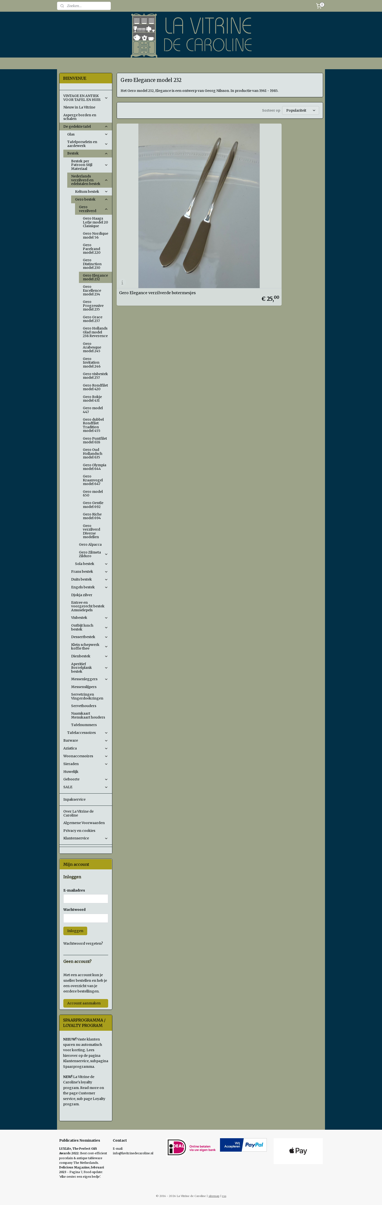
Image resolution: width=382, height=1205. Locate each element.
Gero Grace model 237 (92, 319)
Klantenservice (85, 838)
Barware (85, 740)
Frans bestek (89, 571)
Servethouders (83, 706)
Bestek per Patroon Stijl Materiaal (89, 165)
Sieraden (85, 764)
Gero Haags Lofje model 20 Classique (95, 222)
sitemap (214, 1196)
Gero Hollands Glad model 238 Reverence (95, 332)
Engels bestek (89, 587)
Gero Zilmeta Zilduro (93, 554)
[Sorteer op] (300, 110)
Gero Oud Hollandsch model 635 (92, 453)
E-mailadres (74, 890)
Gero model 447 (93, 410)
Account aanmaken (84, 1003)
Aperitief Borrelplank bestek (89, 668)
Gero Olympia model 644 (94, 467)
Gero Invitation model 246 (92, 363)
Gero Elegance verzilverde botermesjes (145, 191)
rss (224, 1196)
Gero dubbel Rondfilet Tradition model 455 (93, 425)
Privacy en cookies (79, 830)
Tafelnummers (84, 725)
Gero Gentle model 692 (93, 505)
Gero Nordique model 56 (95, 235)
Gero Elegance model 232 (95, 277)
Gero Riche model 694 (92, 516)
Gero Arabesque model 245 (92, 347)
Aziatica (85, 748)
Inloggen (75, 931)
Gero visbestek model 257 (95, 376)
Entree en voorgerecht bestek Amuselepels (88, 606)
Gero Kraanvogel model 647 (93, 480)
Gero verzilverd (93, 209)
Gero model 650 (93, 493)
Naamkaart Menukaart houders (88, 715)
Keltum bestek (91, 191)
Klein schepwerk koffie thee (89, 646)
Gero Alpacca (90, 544)
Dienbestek (89, 656)
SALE (85, 787)
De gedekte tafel (85, 126)
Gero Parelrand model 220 (91, 249)
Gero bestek (91, 199)
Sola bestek (91, 564)
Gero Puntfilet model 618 (95, 440)
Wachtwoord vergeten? (83, 943)
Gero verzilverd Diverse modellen (91, 531)
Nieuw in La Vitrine (79, 107)
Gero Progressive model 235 (93, 305)
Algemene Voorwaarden (84, 823)
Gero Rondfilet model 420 (95, 387)
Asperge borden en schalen (79, 117)
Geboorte (85, 779)
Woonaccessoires (85, 756)
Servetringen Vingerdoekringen (87, 696)
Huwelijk (70, 771)
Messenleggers (89, 679)
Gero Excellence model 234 (92, 290)
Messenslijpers (83, 687)
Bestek (87, 153)
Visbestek (89, 617)
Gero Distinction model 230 (92, 264)
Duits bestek (89, 579)
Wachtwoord (74, 909)
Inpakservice (74, 799)
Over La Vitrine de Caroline (78, 813)
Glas (87, 134)
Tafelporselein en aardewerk (87, 144)
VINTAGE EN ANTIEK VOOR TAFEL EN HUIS (85, 98)
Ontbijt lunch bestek (89, 627)
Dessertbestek (89, 637)
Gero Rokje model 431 (92, 399)
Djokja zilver (81, 595)
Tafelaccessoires (87, 732)
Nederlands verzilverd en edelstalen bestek (89, 180)
